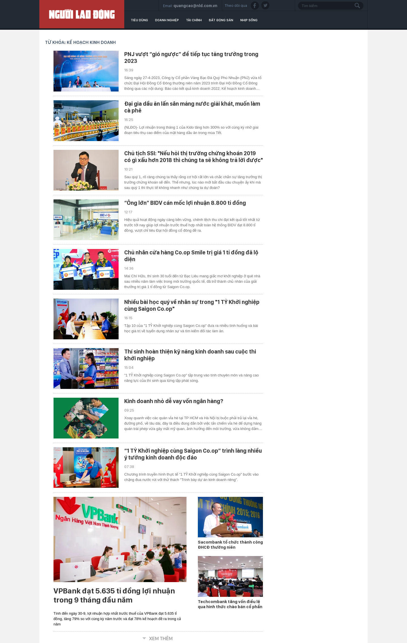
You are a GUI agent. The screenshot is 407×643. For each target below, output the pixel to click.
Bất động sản (221, 20)
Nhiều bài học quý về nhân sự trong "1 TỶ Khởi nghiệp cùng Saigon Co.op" (192, 305)
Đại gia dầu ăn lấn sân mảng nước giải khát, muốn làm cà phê (192, 107)
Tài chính (194, 20)
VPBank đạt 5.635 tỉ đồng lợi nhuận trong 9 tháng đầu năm (114, 595)
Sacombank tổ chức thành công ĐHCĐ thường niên (230, 545)
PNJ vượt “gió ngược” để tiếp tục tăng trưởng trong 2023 (191, 57)
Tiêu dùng (139, 20)
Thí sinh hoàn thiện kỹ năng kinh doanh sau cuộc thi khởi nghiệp (190, 355)
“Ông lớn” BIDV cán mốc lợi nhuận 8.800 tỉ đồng (185, 202)
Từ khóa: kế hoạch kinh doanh (80, 42)
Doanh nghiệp (167, 20)
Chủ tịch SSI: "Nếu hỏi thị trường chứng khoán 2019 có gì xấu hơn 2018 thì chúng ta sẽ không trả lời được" (193, 156)
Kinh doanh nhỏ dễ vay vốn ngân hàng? (173, 401)
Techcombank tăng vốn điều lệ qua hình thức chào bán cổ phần (230, 604)
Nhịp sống (249, 20)
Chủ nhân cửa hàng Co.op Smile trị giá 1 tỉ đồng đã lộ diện (191, 256)
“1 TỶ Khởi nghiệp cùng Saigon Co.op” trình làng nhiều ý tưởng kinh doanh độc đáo (193, 454)
